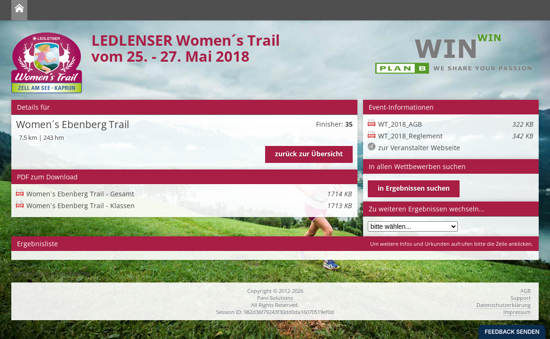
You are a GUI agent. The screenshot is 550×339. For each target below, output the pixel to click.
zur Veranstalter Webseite (419, 147)
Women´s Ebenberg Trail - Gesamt (189, 194)
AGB (525, 290)
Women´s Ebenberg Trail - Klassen (189, 205)
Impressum (517, 311)
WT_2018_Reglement (455, 136)
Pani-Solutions (275, 297)
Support (520, 297)
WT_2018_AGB (455, 124)
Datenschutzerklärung (504, 304)
